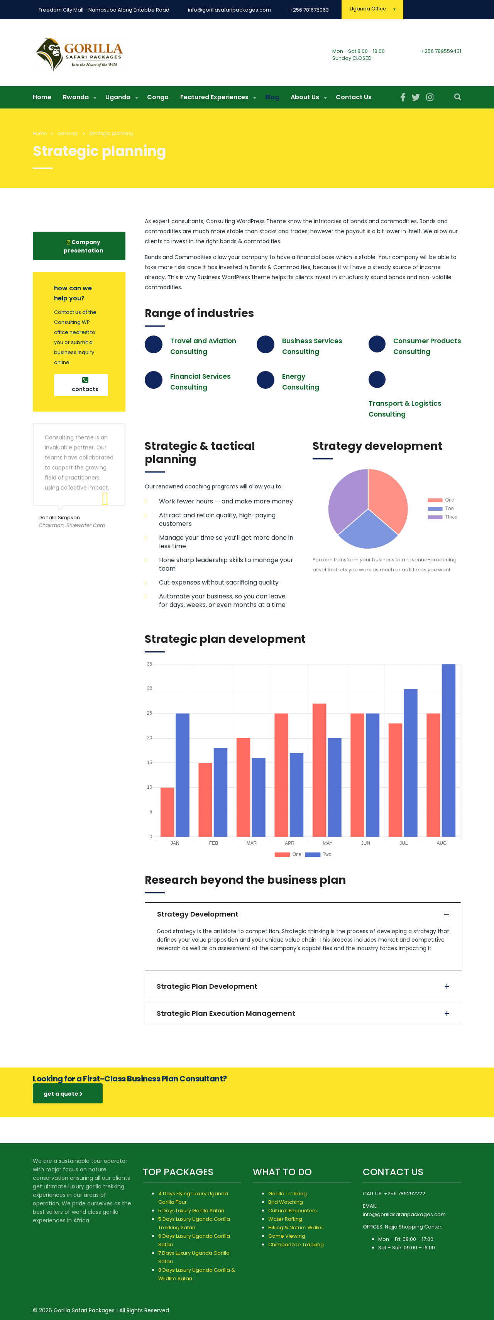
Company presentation (83, 249)
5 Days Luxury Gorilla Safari (191, 1210)
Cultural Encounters (292, 1210)
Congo (158, 100)
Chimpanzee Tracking (296, 1244)
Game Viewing (286, 1236)
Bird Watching (285, 1202)
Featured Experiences (214, 100)
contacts (85, 388)
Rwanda (76, 100)
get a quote (63, 1097)
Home (42, 100)
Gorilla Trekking (287, 1193)
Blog (272, 100)
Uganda (117, 100)
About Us (305, 100)
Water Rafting (285, 1219)
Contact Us (354, 100)
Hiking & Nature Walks (295, 1227)
